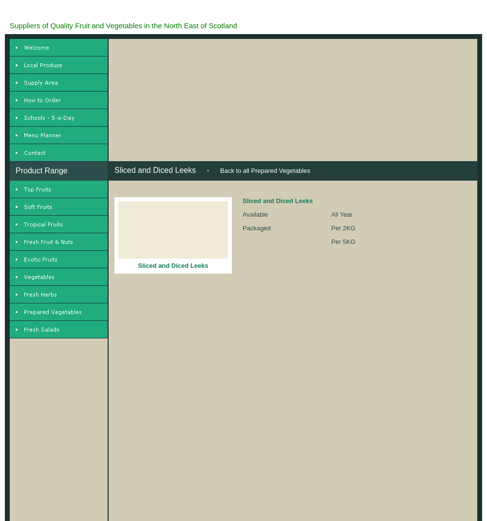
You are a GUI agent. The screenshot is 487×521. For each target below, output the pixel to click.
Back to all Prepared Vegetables (265, 170)
